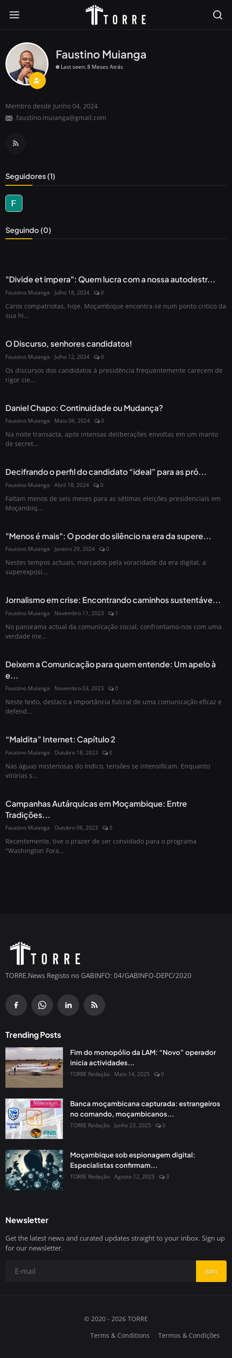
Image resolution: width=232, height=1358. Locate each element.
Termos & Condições (189, 1335)
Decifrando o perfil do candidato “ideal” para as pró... (105, 472)
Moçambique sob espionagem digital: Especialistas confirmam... (132, 1159)
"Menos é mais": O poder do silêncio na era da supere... (108, 536)
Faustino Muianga (27, 292)
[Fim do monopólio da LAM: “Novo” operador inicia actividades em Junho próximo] (34, 1067)
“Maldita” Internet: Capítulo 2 (60, 739)
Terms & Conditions (120, 1335)
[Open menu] (14, 15)
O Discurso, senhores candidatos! (68, 343)
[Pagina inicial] (116, 15)
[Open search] (217, 15)
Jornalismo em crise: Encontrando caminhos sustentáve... (113, 600)
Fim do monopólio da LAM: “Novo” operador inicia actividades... (143, 1057)
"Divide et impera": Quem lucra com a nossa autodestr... (110, 279)
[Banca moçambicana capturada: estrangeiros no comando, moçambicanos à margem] (34, 1119)
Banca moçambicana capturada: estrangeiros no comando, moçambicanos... (145, 1108)
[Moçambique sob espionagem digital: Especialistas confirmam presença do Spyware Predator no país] (34, 1170)
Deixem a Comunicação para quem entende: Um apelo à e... (110, 669)
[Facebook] (16, 1005)
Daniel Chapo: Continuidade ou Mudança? (84, 408)
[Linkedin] (68, 1005)
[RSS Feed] (15, 143)
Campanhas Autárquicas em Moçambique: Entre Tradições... (96, 809)
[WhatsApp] (42, 1005)
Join (211, 1271)
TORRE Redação (90, 1074)
